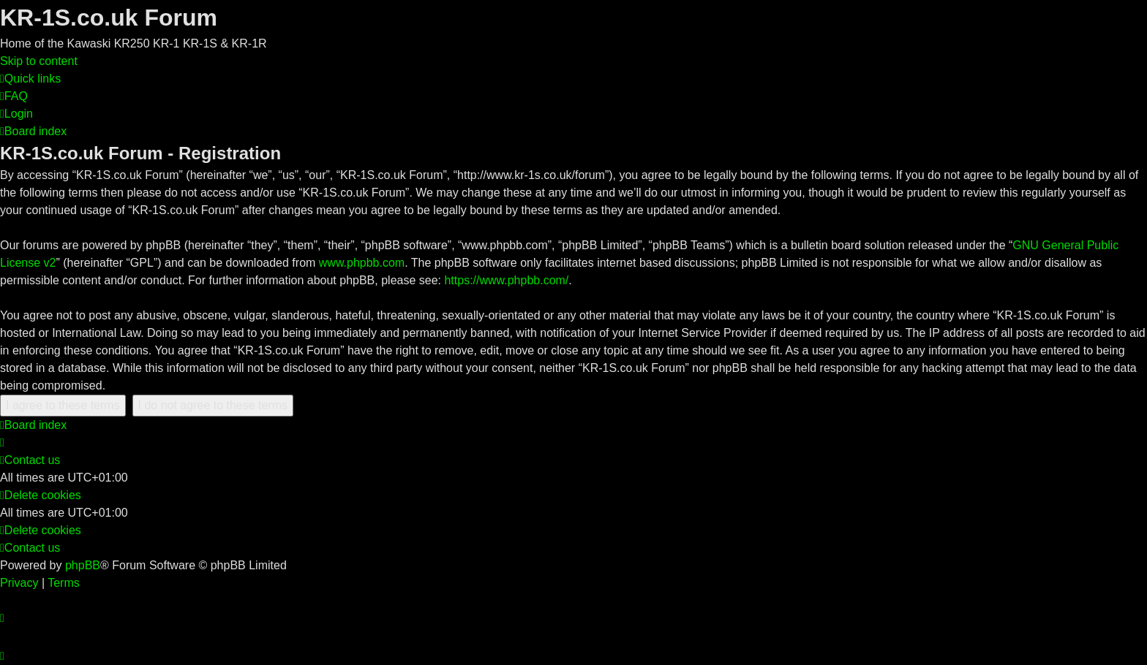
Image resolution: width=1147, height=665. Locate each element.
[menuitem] (14, 96)
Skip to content (39, 61)
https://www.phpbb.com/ (506, 280)
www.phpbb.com (362, 262)
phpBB (82, 565)
